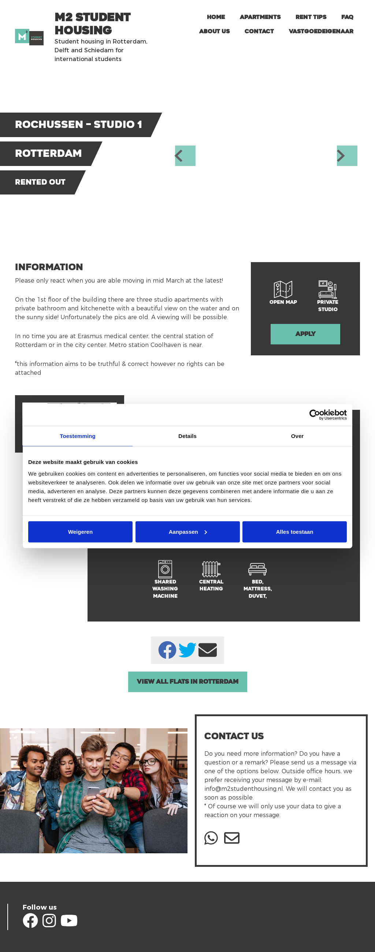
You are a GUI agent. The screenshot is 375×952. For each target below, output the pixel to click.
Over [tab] (297, 436)
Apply (306, 333)
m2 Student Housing (92, 24)
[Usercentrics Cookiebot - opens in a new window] (315, 414)
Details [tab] (187, 436)
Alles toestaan (294, 531)
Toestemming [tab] (78, 436)
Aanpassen (188, 531)
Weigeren (80, 531)
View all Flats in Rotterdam (187, 681)
